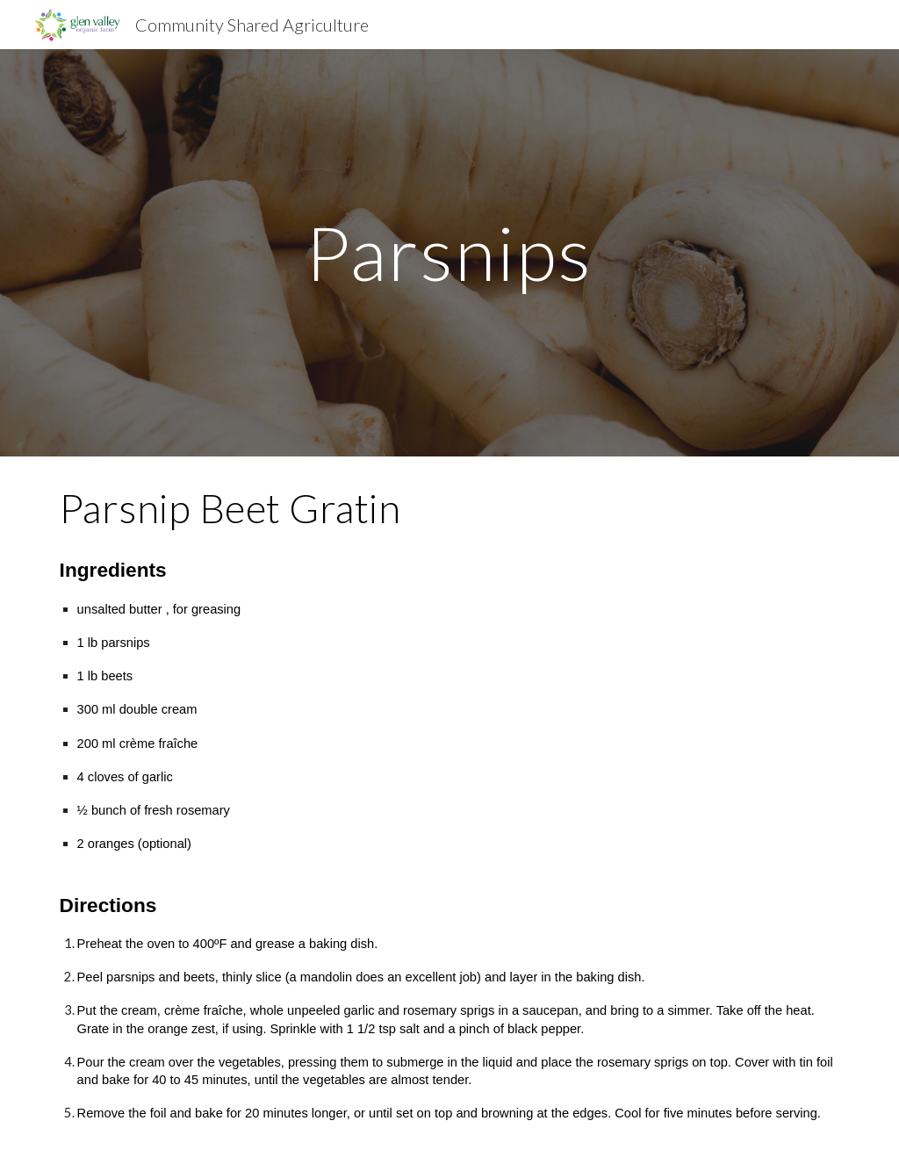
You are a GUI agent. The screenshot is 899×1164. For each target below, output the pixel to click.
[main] (449, 252)
